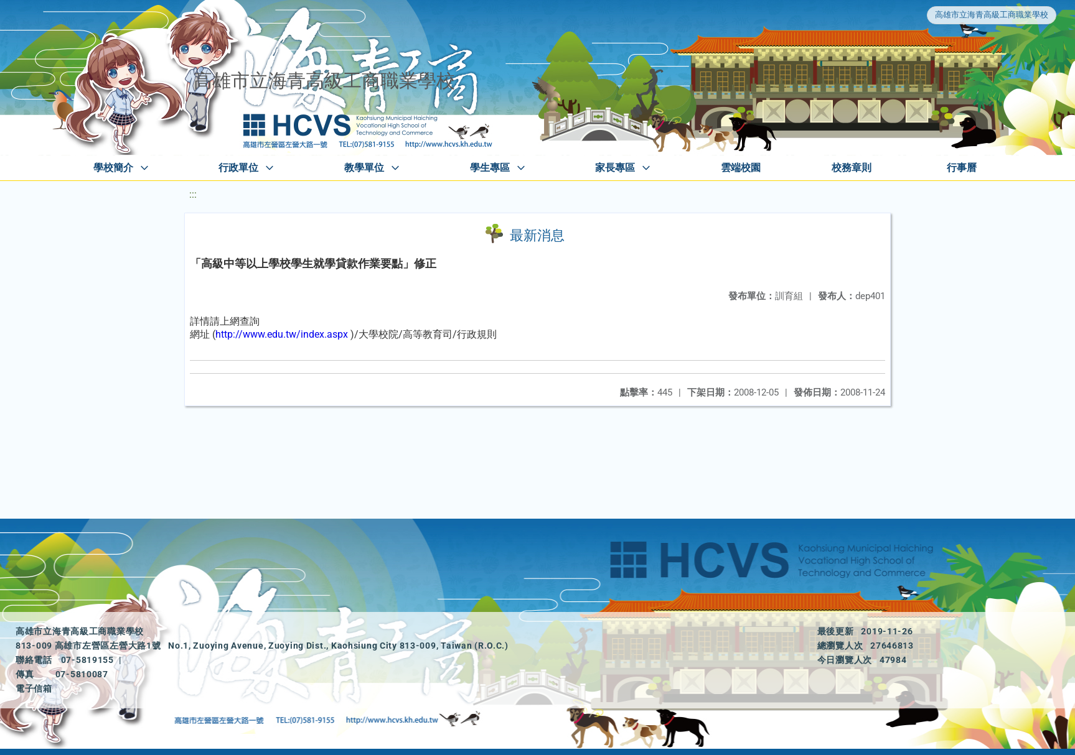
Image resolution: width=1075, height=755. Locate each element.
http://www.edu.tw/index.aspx (281, 334)
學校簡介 (113, 168)
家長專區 (615, 168)
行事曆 (962, 168)
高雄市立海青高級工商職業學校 (991, 14)
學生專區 (490, 168)
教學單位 (364, 168)
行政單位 (238, 168)
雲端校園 (741, 168)
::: (193, 194)
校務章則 (851, 168)
